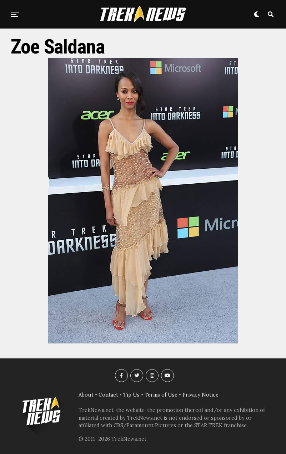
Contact (108, 395)
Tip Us (131, 395)
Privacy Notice (200, 395)
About (86, 395)
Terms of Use (161, 395)
